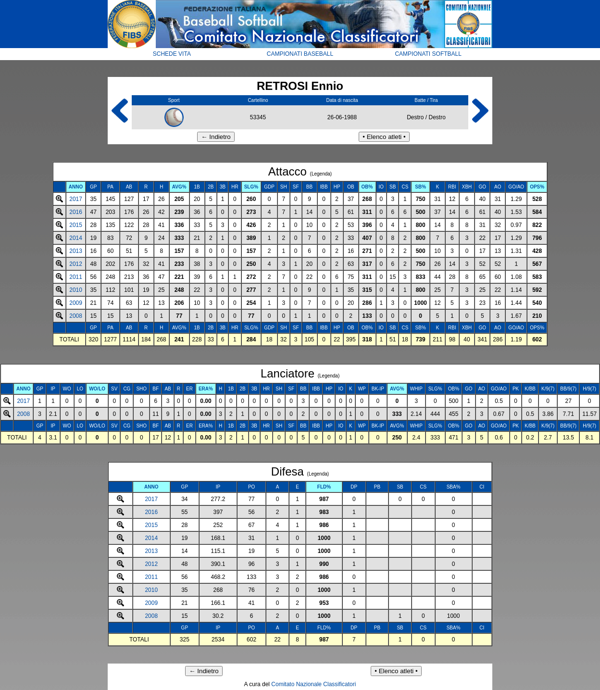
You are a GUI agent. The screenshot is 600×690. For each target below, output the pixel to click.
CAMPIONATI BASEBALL (300, 53)
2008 (75, 316)
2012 (75, 264)
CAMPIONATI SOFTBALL (428, 53)
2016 (75, 212)
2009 (75, 303)
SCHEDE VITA (172, 53)
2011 (75, 277)
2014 (75, 238)
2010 (75, 290)
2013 (75, 251)
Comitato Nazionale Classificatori (313, 684)
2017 (75, 199)
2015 (75, 225)
